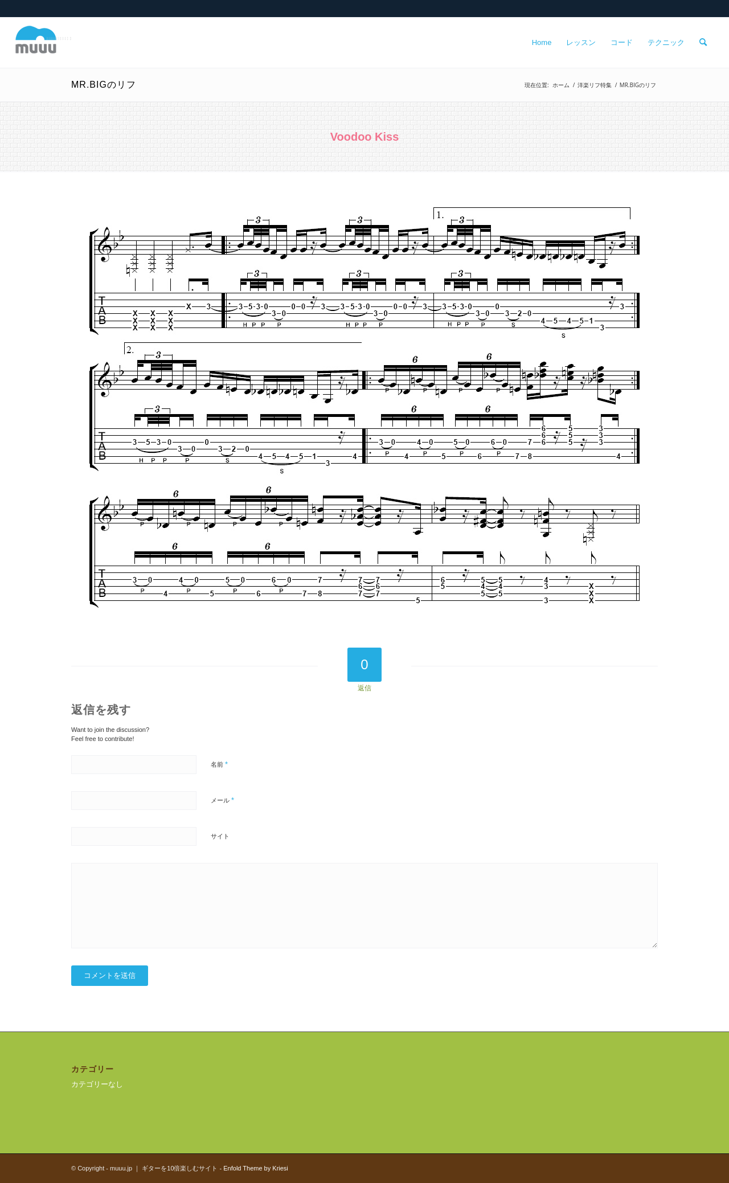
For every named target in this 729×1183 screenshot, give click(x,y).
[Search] (703, 43)
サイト (220, 836)
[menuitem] (542, 43)
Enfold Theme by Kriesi (255, 1168)
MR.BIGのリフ (103, 84)
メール (222, 800)
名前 (219, 764)
